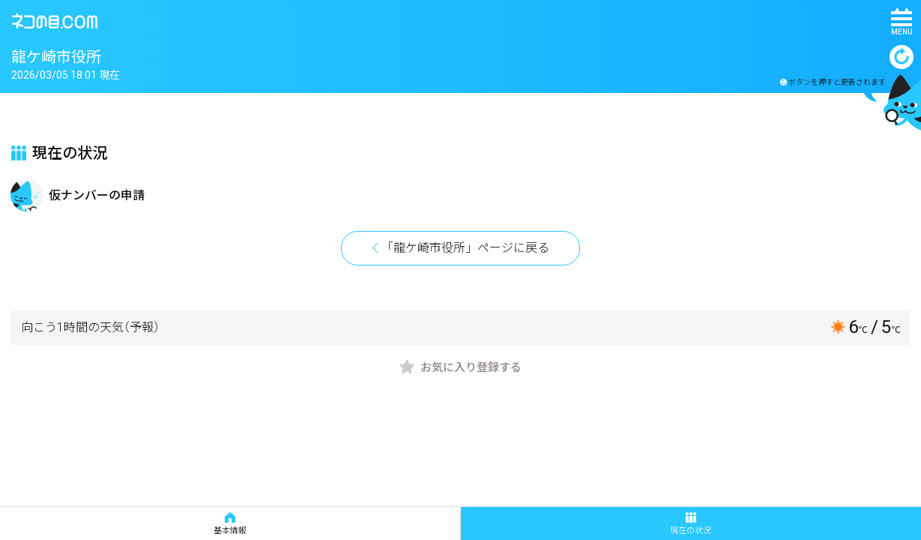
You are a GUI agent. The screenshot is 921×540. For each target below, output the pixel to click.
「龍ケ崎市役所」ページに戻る (465, 248)
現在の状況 (690, 524)
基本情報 (230, 524)
